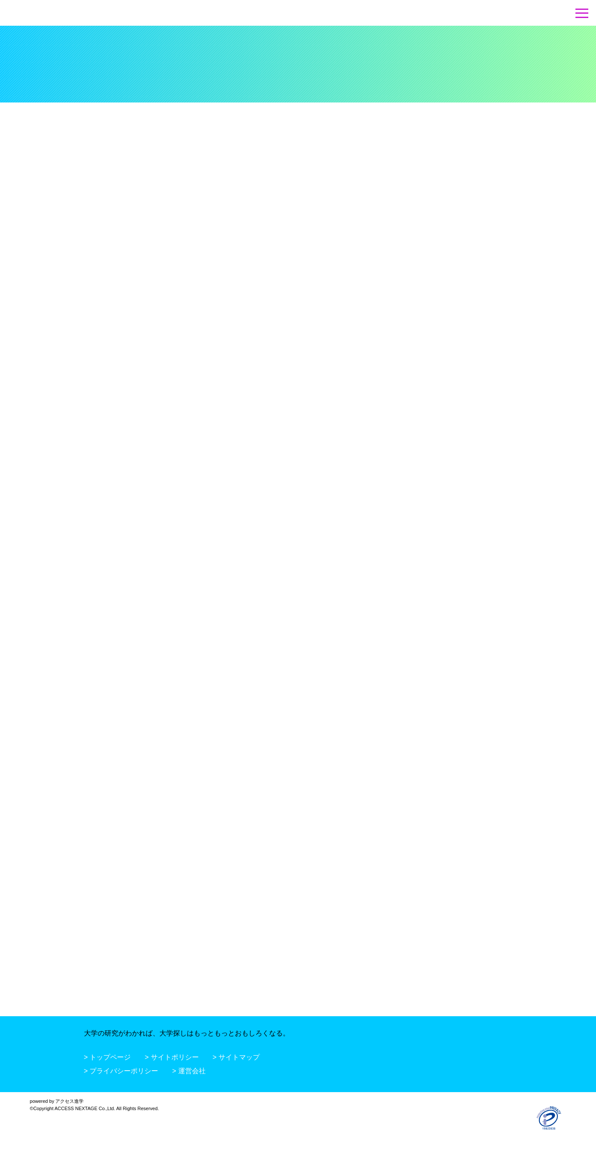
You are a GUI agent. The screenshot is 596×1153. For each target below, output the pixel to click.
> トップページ (107, 1057)
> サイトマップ (236, 1057)
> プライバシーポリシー (121, 1071)
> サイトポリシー (172, 1057)
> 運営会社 (189, 1071)
